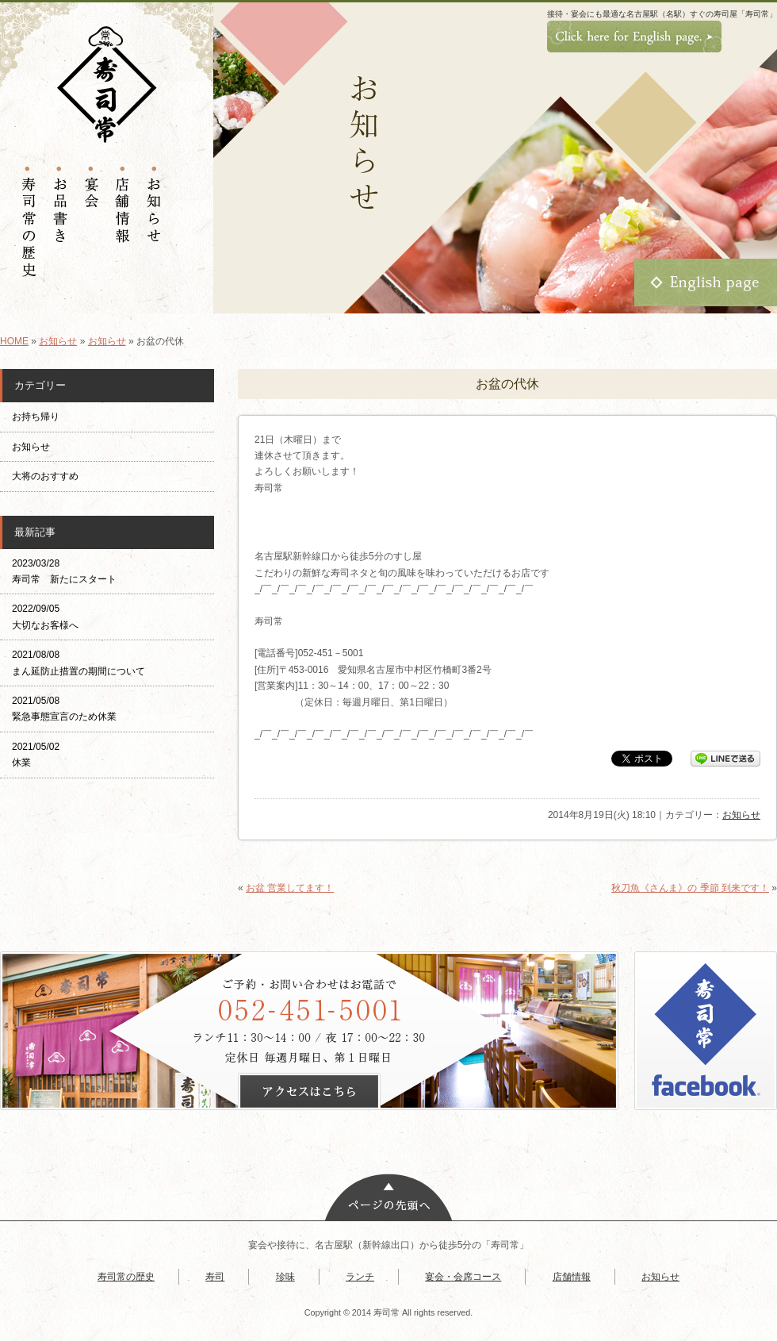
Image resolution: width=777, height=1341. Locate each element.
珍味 (285, 1276)
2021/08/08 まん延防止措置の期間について (78, 662)
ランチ (360, 1276)
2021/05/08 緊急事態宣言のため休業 (64, 708)
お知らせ (58, 341)
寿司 (214, 1276)
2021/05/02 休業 (35, 754)
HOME (14, 341)
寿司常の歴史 (126, 1276)
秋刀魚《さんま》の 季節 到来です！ (690, 887)
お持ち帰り (40, 416)
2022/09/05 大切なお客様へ (45, 616)
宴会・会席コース (463, 1276)
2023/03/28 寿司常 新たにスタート (64, 571)
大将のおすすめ (45, 476)
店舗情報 (572, 1276)
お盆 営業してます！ (290, 887)
